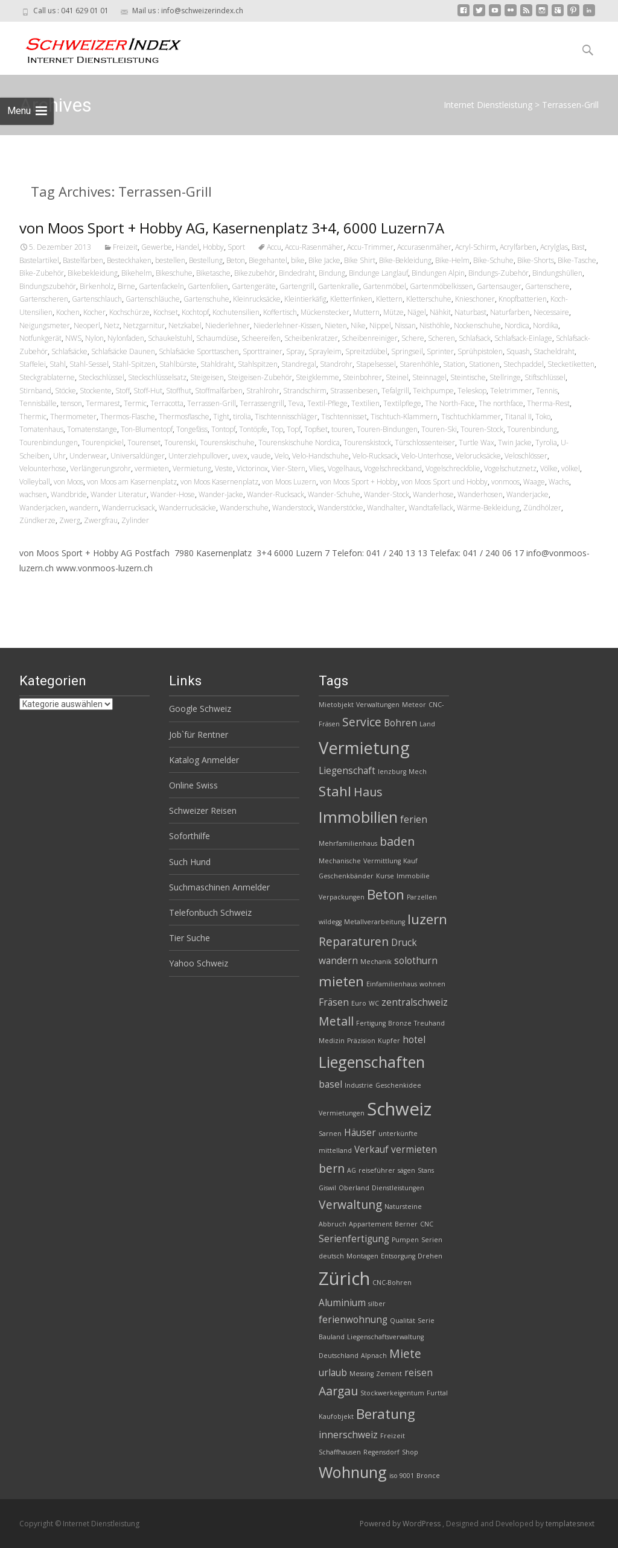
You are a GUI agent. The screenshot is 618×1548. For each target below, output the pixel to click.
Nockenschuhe (477, 325)
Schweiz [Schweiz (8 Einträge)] (399, 1109)
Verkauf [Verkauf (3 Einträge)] (371, 1149)
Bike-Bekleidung (405, 260)
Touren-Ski (439, 429)
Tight (221, 416)
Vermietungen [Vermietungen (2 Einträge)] (342, 1113)
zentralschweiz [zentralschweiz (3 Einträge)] (414, 1002)
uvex (239, 456)
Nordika (545, 325)
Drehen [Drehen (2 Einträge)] (430, 1256)
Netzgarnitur (144, 325)
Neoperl (87, 325)
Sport (236, 247)
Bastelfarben (83, 260)
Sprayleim (325, 351)
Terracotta (166, 403)
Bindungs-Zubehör (498, 273)
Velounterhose (42, 468)
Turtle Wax (476, 442)
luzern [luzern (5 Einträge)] (427, 919)
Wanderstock (293, 508)
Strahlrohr (262, 390)
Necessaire (551, 312)
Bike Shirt (359, 260)
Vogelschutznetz (510, 468)
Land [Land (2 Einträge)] (427, 724)
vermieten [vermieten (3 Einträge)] (414, 1149)
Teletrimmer (511, 390)
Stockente (96, 390)
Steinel (397, 377)
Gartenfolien (208, 286)
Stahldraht (217, 364)
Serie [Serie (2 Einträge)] (426, 1320)
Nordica (517, 325)
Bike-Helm (452, 260)
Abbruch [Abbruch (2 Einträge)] (332, 1224)
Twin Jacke (515, 442)
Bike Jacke (324, 260)
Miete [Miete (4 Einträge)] (405, 1353)
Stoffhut (178, 390)
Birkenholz (97, 286)
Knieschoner (475, 299)
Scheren (441, 338)
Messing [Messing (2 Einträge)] (361, 1373)
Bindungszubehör (47, 286)
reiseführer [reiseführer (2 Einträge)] (376, 1170)
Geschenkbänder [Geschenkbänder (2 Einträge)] (346, 876)
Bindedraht (297, 273)
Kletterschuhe (428, 299)
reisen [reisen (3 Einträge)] (418, 1372)
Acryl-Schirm (475, 247)
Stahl (57, 364)
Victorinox (252, 468)
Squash (518, 351)
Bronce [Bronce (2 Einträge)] (428, 1475)
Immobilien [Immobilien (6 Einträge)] (358, 817)
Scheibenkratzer (311, 338)
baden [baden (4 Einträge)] (397, 841)
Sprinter (440, 351)
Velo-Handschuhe (320, 456)
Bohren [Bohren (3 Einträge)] (400, 723)
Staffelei (32, 364)
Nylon (94, 338)
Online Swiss (193, 785)
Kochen (68, 312)
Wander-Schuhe (334, 494)
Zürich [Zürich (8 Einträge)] (344, 1278)
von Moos (68, 482)
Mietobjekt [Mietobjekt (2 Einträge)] (336, 704)
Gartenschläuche (153, 299)
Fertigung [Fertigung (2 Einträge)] (371, 1023)
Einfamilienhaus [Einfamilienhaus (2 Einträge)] (391, 984)
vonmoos (505, 482)
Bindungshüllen (557, 273)
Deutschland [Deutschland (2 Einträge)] (338, 1355)
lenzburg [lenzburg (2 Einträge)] (392, 771)
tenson (71, 403)
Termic (135, 403)
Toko (542, 416)
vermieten (152, 468)
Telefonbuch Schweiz (210, 912)
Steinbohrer (362, 377)
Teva (296, 403)
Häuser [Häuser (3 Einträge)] (360, 1132)
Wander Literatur (119, 494)
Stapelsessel (376, 364)
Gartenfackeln (161, 286)
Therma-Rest (548, 403)
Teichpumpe (433, 390)
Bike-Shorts (535, 260)
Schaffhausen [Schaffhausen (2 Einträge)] (340, 1452)
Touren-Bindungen (387, 429)
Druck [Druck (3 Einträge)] (404, 942)
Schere (412, 338)
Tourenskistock (367, 442)
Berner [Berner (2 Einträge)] (406, 1224)
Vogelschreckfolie (452, 468)
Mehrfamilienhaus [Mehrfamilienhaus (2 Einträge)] (348, 843)
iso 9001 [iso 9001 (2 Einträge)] (401, 1475)
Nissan (405, 325)
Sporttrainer (262, 351)
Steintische (468, 377)
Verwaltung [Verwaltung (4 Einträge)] (350, 1204)
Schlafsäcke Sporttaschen (199, 351)
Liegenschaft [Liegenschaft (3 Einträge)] (347, 770)
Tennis (547, 390)
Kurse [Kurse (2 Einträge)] (385, 876)
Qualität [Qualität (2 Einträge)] (402, 1320)
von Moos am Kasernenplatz (132, 482)
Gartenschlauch (97, 299)
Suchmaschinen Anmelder (219, 887)
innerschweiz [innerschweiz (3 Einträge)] (348, 1435)
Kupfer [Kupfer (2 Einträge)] (389, 1040)
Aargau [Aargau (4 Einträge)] (338, 1391)
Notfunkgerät (40, 338)
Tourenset (144, 442)
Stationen (484, 364)
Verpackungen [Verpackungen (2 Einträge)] (342, 897)
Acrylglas (554, 247)
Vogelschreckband (393, 468)
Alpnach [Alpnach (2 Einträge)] (374, 1355)
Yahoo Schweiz (198, 963)
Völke (549, 468)
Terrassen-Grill (211, 403)
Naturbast (470, 312)
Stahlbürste (178, 364)
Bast (578, 247)
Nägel (416, 312)
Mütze (393, 312)
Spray (295, 351)
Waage (534, 482)
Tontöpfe (253, 429)
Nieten (336, 325)
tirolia (242, 416)
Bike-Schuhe (493, 260)
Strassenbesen (354, 390)
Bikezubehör (254, 273)
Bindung (332, 273)
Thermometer (73, 416)
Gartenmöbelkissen (441, 286)
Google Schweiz (200, 708)
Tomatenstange (92, 429)
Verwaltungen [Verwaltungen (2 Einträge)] (378, 704)
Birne (126, 286)
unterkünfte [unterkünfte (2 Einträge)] (398, 1133)
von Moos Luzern (289, 482)
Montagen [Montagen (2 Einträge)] (362, 1256)
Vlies (316, 468)
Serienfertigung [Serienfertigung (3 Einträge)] (354, 1238)
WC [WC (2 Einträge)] (374, 1003)
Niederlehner (227, 325)
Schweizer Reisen (203, 810)
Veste (224, 468)
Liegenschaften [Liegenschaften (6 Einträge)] (372, 1062)
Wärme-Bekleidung (488, 508)
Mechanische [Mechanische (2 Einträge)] (340, 861)
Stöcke (65, 390)
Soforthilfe (189, 836)
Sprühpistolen (480, 351)
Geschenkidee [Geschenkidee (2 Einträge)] (398, 1085)
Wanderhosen (480, 494)
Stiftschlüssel (544, 377)
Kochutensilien (236, 312)
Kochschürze (129, 312)
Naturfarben (510, 312)
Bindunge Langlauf (378, 273)
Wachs (559, 482)
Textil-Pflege (327, 403)
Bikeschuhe (174, 273)
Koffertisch (280, 312)
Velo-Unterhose (426, 456)
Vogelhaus (344, 468)
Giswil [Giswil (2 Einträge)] (327, 1188)
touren (342, 429)
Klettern (389, 299)
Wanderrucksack (128, 508)
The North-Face (450, 403)
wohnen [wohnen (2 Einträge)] (432, 984)
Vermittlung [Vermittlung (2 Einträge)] (382, 861)
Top (277, 429)
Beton (235, 260)
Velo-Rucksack (375, 456)
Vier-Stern (288, 468)
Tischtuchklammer (471, 416)
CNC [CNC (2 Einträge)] (426, 1224)
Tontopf (223, 429)
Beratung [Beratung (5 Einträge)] (385, 1413)
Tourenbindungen (48, 442)
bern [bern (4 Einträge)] (332, 1168)
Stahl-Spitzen (134, 364)
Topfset (316, 429)
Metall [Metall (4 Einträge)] (336, 1021)
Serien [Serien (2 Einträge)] (431, 1240)
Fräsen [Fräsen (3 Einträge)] (334, 1002)
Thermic (32, 416)
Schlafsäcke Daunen (123, 351)
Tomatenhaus (41, 429)
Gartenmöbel (384, 286)
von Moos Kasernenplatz (219, 482)
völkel (570, 468)
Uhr (59, 456)
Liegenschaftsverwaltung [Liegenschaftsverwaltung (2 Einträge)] (385, 1337)
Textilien (365, 403)
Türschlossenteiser (425, 442)
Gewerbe (156, 247)
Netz (111, 325)
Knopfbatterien (523, 299)
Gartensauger (499, 286)
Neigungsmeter (44, 325)
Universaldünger (137, 456)
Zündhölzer (542, 508)
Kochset (165, 312)
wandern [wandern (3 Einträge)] (338, 960)
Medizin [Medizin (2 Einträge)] (332, 1040)
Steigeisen (207, 377)
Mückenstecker (325, 312)
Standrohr (336, 364)
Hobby (213, 247)
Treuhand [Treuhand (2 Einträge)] (429, 1023)
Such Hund (190, 862)
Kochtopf (195, 312)
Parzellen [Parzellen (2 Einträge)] (422, 897)
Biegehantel (268, 260)
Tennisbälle (38, 403)
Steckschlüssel (101, 377)
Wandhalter (386, 508)
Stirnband (35, 390)
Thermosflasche (184, 416)
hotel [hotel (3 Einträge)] (414, 1039)
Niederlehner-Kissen (287, 325)
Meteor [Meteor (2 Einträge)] (414, 704)
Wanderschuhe (244, 508)
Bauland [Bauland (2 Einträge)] (332, 1337)
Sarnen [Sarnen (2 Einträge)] (330, 1133)
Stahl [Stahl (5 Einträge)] (335, 791)
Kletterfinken (351, 299)
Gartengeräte (254, 286)
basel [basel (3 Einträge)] (330, 1084)
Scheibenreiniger (370, 338)
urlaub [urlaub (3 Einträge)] (333, 1372)
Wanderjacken (42, 508)
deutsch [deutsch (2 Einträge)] (331, 1256)
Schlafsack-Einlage (523, 338)
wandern (83, 508)
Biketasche (213, 273)
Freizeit (125, 247)
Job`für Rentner (198, 734)
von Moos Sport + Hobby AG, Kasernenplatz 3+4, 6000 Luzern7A (231, 228)
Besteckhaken (129, 260)
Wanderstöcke (340, 508)
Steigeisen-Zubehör (260, 377)
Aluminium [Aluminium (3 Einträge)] (342, 1302)
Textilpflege (402, 403)
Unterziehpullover (198, 456)
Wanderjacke (527, 494)
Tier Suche (189, 938)
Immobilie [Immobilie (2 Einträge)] (413, 876)
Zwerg (69, 520)
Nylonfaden (125, 338)
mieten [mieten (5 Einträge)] (341, 981)
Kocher (94, 312)
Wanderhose (433, 494)
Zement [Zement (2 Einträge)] (389, 1373)
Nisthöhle (434, 325)
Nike (358, 325)
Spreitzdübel (366, 351)
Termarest (103, 403)
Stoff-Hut (147, 390)
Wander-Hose (172, 494)
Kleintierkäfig (305, 299)
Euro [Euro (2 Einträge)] (358, 1003)
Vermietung (192, 468)
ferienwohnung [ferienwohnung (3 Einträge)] (353, 1319)
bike (298, 260)
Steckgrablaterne (47, 377)
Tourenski (180, 442)
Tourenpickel (102, 442)
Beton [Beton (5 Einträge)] (385, 894)
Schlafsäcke (69, 351)
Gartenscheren (43, 299)
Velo (281, 456)
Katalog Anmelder (204, 760)
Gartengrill (296, 286)
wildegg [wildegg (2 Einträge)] (330, 922)
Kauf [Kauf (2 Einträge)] (410, 861)
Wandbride (69, 494)
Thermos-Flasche (127, 416)
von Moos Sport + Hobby (359, 482)
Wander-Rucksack (275, 494)
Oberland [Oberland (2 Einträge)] (354, 1188)
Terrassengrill (262, 403)
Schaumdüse (217, 338)
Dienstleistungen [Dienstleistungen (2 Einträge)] (398, 1188)
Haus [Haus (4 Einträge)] (368, 792)
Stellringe (505, 377)
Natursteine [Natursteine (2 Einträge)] (403, 1206)
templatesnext (570, 1523)
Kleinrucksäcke (257, 299)
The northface (501, 403)
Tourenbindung (532, 429)
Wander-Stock (386, 494)
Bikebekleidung (93, 273)
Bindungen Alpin (438, 273)
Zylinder (135, 520)
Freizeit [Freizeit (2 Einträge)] (392, 1436)
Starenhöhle (419, 364)
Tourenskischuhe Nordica (299, 442)
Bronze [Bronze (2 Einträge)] (400, 1023)
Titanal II (518, 416)
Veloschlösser (526, 456)
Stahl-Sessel (89, 364)
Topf (294, 429)
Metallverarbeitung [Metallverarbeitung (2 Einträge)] (374, 922)
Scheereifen (261, 338)
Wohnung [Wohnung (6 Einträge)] (353, 1472)
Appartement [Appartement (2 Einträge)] (370, 1224)
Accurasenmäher (424, 247)
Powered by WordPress (401, 1523)
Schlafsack (475, 338)
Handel (187, 247)
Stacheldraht (554, 351)
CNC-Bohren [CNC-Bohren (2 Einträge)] (392, 1282)
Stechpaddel (523, 364)
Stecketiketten (570, 364)
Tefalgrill (395, 390)
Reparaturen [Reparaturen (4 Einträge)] (354, 941)
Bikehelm (136, 273)
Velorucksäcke (478, 456)
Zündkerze (37, 520)
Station (454, 364)
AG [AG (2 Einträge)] (351, 1170)
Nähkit (440, 312)
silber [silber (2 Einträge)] (377, 1303)
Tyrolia (546, 442)
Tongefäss (192, 429)
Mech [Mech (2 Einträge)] (418, 771)
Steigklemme (317, 377)
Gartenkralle (338, 286)
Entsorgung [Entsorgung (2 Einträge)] (398, 1256)
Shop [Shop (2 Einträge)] (410, 1452)
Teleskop (471, 390)
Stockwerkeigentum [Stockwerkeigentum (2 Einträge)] (392, 1393)
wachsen (33, 494)
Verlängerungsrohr (100, 468)
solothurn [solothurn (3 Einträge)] (416, 960)
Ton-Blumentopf (147, 429)
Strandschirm (305, 390)
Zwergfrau (101, 520)
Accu (274, 247)
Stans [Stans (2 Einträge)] (426, 1170)
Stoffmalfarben (219, 390)
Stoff (122, 390)
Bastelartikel (39, 260)
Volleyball (34, 482)
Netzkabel (185, 325)
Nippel (380, 325)
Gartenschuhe (206, 299)
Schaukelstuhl (170, 338)
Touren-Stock (481, 429)
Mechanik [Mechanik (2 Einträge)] (376, 961)
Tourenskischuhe (227, 442)
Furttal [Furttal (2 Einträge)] (437, 1393)
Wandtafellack (431, 508)
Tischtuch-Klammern (404, 416)
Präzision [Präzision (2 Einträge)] (361, 1040)
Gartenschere (547, 286)
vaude (261, 456)
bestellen (170, 260)
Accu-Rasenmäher (314, 247)
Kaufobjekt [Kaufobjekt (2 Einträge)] (336, 1416)
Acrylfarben (518, 247)
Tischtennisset (344, 416)
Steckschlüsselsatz (157, 377)
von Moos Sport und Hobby (444, 482)
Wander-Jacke (221, 494)
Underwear (88, 456)
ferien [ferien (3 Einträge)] (413, 819)
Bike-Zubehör (41, 273)
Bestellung (206, 260)
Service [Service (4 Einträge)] (361, 722)
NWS (73, 338)
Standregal (298, 364)
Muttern (366, 312)
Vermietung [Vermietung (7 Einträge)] (364, 748)
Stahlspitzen (258, 364)
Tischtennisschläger (286, 416)
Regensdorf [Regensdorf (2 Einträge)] (381, 1452)
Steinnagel (429, 377)
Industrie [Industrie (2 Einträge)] (359, 1085)
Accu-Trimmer (370, 247)
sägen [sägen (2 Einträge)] (406, 1170)
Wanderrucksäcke (187, 508)
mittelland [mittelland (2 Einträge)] (335, 1150)
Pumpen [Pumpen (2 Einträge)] (405, 1240)
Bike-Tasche (577, 260)
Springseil (407, 351)
